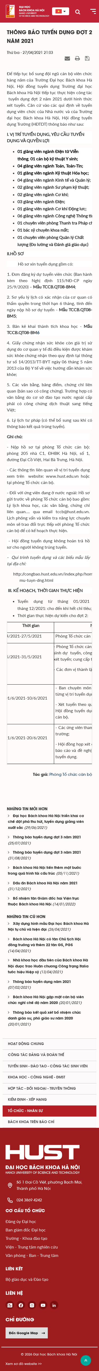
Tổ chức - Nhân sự (25, 1111)
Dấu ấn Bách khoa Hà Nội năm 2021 (45, 883)
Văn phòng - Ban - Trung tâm (32, 1255)
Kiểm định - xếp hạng (27, 1100)
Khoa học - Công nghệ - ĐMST (36, 1077)
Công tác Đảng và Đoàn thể (36, 1055)
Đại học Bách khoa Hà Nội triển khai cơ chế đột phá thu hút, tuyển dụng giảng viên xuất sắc (46, 822)
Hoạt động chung (26, 1044)
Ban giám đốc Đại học (26, 1229)
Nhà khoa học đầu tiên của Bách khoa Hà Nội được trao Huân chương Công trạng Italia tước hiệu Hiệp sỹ (48, 966)
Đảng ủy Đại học (21, 1221)
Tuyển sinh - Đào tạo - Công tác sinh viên (48, 1066)
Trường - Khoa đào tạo (26, 1238)
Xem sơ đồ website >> (24, 1364)
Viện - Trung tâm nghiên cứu (32, 1246)
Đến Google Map (27, 1333)
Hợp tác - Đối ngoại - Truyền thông (42, 1088)
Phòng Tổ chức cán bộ (70, 775)
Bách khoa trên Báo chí (31, 1122)
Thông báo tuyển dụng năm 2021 (42, 982)
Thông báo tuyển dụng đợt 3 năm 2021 (47, 837)
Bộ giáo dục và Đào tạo (27, 1279)
